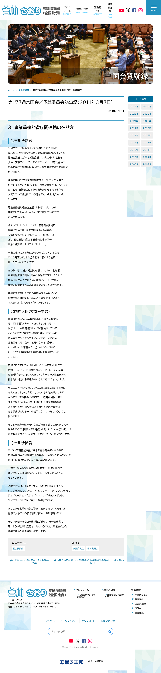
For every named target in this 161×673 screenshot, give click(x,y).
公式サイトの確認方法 (95, 661)
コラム (138, 608)
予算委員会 (92, 548)
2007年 (147, 164)
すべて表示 (140, 99)
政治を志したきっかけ (114, 596)
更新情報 (136, 590)
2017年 (134, 135)
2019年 (134, 128)
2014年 (134, 142)
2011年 (147, 150)
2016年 (147, 135)
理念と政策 (82, 10)
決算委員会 (78, 548)
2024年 (147, 106)
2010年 (134, 157)
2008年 (134, 164)
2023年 (134, 114)
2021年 (134, 121)
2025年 (134, 106)
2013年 (147, 142)
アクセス (50, 621)
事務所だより (141, 595)
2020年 (147, 121)
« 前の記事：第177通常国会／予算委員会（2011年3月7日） (34, 561)
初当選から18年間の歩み (86, 596)
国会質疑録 (109, 10)
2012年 (134, 150)
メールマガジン (68, 621)
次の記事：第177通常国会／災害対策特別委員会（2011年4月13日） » (92, 561)
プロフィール (67, 10)
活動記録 (97, 10)
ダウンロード (88, 621)
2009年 (147, 157)
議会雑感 (139, 613)
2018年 (147, 128)
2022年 (147, 114)
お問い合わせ (108, 621)
